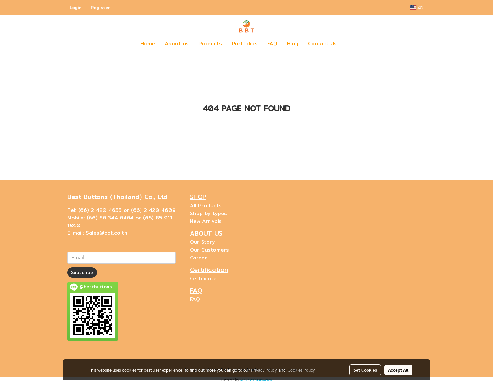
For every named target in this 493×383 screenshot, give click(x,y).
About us (177, 43)
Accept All (398, 370)
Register (100, 7)
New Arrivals (206, 221)
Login (76, 7)
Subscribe (82, 272)
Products (210, 43)
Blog (292, 43)
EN (416, 7)
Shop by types (208, 213)
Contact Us (322, 43)
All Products (206, 205)
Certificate (203, 278)
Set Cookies (365, 370)
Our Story (202, 242)
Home (148, 43)
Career (198, 258)
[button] (351, 43)
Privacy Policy (264, 370)
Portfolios (245, 43)
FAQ (272, 43)
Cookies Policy (301, 370)
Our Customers (209, 250)
